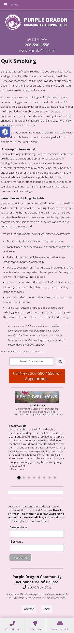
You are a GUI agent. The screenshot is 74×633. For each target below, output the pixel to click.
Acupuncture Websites (18, 594)
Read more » (18, 469)
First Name (16, 541)
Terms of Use (43, 598)
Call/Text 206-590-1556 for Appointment (37, 376)
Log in (47, 609)
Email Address (18, 527)
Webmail (29, 609)
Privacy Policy (58, 598)
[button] (5, 132)
